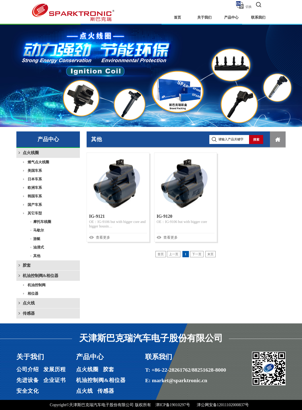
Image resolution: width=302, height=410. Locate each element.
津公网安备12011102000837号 (223, 405)
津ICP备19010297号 (172, 405)
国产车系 (35, 205)
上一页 (173, 254)
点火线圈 (31, 152)
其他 (36, 256)
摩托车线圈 (42, 222)
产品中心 (231, 17)
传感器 (29, 313)
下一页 (196, 254)
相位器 (33, 293)
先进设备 (27, 380)
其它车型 (35, 213)
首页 (177, 17)
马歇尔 (38, 230)
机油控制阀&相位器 (40, 275)
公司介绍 (27, 369)
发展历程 (54, 369)
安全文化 (27, 391)
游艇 (36, 239)
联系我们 (258, 17)
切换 (243, 4)
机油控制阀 (37, 285)
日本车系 (35, 179)
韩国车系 (35, 196)
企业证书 (54, 380)
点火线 (29, 303)
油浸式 (38, 247)
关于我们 (204, 17)
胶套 (27, 265)
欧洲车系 (35, 188)
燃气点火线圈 (38, 162)
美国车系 (35, 170)
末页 (210, 254)
